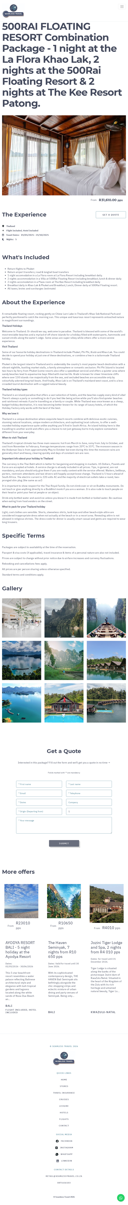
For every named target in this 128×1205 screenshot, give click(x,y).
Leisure (64, 1106)
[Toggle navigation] (122, 6)
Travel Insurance (64, 1093)
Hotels (64, 1112)
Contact (64, 1125)
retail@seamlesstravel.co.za (64, 1176)
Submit (64, 843)
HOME (64, 1079)
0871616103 (64, 1183)
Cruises (64, 1099)
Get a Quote (111, 214)
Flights (64, 1119)
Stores (64, 1086)
